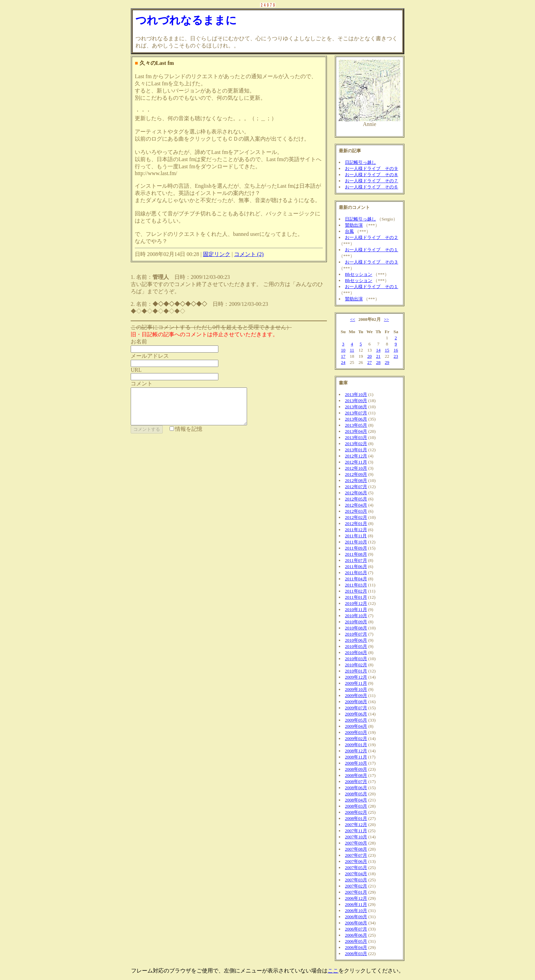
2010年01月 (356, 670)
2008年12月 (356, 750)
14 (378, 350)
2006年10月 (356, 910)
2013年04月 (356, 431)
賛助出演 (354, 225)
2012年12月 (356, 455)
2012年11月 (356, 462)
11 (352, 350)
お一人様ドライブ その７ (371, 180)
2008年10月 (356, 763)
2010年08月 (356, 627)
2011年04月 (356, 578)
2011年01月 (356, 597)
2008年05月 (356, 793)
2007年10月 (356, 836)
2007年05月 (356, 867)
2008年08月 (356, 775)
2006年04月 (356, 947)
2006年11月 (356, 904)
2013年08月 (356, 406)
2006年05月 (356, 941)
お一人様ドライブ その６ (371, 186)
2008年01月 (356, 818)
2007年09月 (356, 843)
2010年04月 (356, 652)
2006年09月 (356, 916)
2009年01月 (356, 744)
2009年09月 (356, 695)
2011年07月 (356, 560)
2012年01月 (356, 523)
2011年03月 (356, 584)
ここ (333, 971)
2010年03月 (356, 658)
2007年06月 (356, 861)
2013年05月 (356, 425)
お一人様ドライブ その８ (371, 174)
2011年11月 (356, 535)
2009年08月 (356, 701)
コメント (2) (249, 254)
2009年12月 (356, 677)
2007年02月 (356, 886)
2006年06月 (356, 935)
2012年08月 (356, 480)
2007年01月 (356, 892)
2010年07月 (356, 634)
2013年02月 (356, 443)
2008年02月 (356, 812)
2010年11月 (356, 609)
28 (378, 362)
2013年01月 (356, 449)
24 (343, 362)
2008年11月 (356, 756)
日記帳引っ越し (360, 162)
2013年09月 (356, 400)
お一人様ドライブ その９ (371, 168)
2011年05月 (356, 572)
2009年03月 (356, 732)
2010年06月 (356, 640)
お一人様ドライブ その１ (371, 249)
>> (386, 319)
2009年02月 (356, 738)
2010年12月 (356, 603)
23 (396, 356)
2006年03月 (356, 953)
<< (352, 319)
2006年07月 (356, 929)
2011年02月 (356, 591)
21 (378, 356)
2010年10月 (356, 615)
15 (387, 350)
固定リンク (216, 254)
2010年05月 (356, 646)
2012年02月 (356, 517)
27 (369, 362)
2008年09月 (356, 769)
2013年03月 (356, 437)
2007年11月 (356, 830)
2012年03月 (356, 511)
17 (343, 356)
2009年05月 (356, 720)
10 (343, 350)
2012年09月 (356, 474)
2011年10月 (356, 541)
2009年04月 (356, 726)
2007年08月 (356, 849)
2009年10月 (356, 689)
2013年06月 (356, 419)
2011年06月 (356, 566)
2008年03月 (356, 806)
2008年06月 (356, 787)
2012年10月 (356, 468)
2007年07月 (356, 855)
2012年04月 (356, 505)
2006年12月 (356, 898)
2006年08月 (356, 922)
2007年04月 (356, 873)
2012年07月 (356, 486)
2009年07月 (356, 707)
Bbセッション (358, 274)
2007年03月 (356, 879)
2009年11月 (356, 683)
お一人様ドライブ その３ (371, 262)
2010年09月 (356, 621)
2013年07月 (356, 412)
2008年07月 (356, 781)
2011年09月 (356, 548)
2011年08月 (356, 554)
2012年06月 (356, 492)
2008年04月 (356, 800)
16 (396, 350)
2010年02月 (356, 664)
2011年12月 (356, 529)
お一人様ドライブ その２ (371, 237)
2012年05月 (356, 498)
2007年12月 (356, 824)
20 (369, 356)
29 (387, 362)
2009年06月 (356, 713)
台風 (349, 231)
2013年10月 (356, 394)
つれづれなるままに (186, 20)
